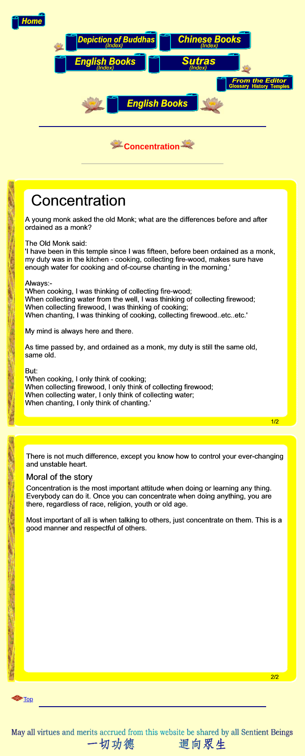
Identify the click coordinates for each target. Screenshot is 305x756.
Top (28, 699)
